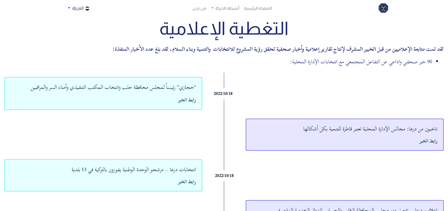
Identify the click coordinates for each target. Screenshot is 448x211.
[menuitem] (258, 8)
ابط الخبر (186, 100)
